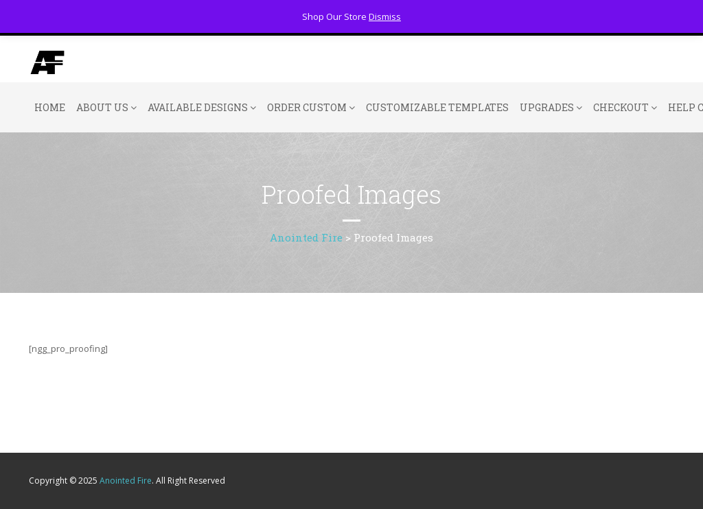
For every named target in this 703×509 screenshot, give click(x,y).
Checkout (621, 107)
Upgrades (547, 107)
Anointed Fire (126, 480)
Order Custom (307, 107)
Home (49, 107)
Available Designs (198, 107)
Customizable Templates (437, 107)
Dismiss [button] (385, 16)
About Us (102, 107)
